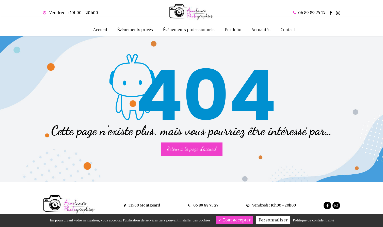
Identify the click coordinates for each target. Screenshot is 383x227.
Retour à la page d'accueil (191, 144)
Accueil (100, 29)
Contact (288, 29)
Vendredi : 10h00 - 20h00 (70, 12)
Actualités (260, 29)
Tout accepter (234, 219)
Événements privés (135, 29)
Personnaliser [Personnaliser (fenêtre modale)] (273, 219)
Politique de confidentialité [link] (313, 220)
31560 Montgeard (142, 205)
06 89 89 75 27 (203, 205)
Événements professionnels (189, 29)
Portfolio (233, 29)
